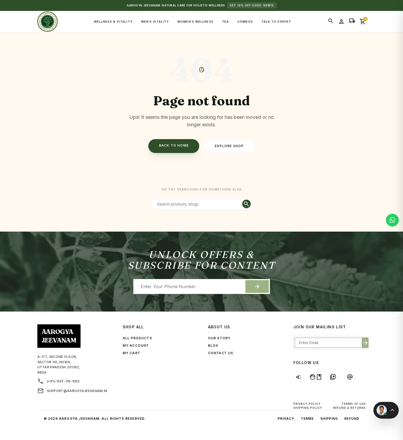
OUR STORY (219, 338)
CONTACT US (220, 353)
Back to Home (174, 145)
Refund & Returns (349, 407)
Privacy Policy (307, 403)
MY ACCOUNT (136, 346)
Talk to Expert (276, 21)
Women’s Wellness (195, 21)
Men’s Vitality (155, 21)
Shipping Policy (307, 407)
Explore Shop (229, 146)
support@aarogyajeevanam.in (72, 391)
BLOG (213, 346)
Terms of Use (354, 403)
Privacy (286, 419)
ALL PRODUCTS (137, 338)
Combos (245, 21)
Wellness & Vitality (113, 21)
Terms (307, 419)
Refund (351, 419)
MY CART (131, 353)
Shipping (329, 419)
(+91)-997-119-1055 (58, 381)
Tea (225, 21)
